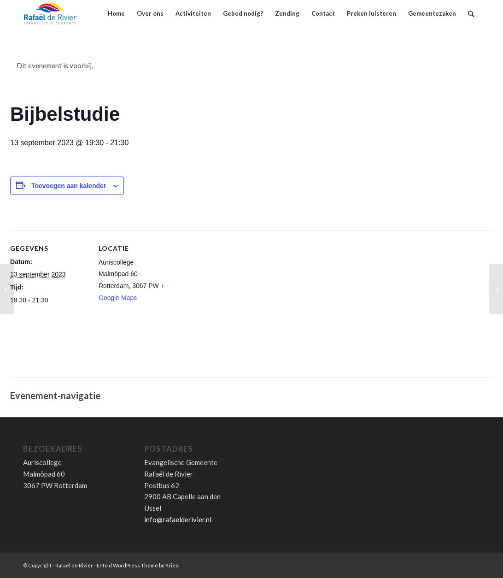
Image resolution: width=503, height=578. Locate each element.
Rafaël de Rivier (74, 565)
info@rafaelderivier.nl (177, 519)
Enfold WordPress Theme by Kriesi (138, 565)
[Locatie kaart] (235, 308)
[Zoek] (471, 13)
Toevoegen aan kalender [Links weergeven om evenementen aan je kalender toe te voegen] (68, 185)
